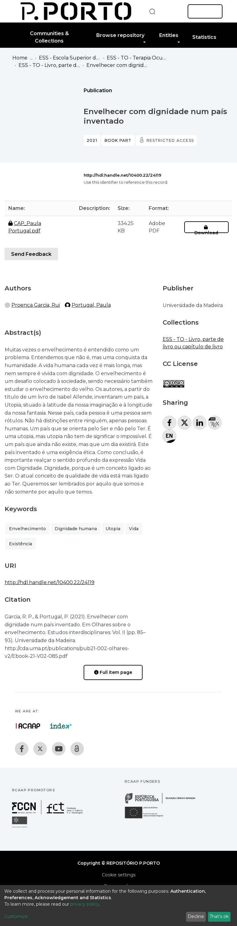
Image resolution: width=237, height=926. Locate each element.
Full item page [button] (113, 672)
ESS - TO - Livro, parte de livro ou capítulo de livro (49, 65)
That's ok (219, 916)
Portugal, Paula (91, 305)
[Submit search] (152, 11)
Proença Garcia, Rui (35, 305)
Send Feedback (31, 254)
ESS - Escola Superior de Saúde (70, 58)
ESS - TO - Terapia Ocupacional (137, 58)
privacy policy (84, 904)
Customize (16, 916)
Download (206, 230)
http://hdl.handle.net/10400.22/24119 (122, 175)
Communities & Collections (49, 37)
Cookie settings (118, 875)
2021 (92, 140)
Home (19, 58)
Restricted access (170, 140)
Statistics (204, 37)
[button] (173, 11)
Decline (196, 916)
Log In (203, 11)
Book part (118, 140)
